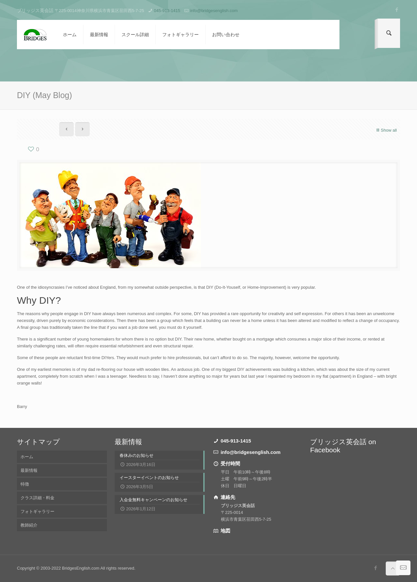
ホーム (27, 456)
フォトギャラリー (37, 511)
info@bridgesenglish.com (213, 10)
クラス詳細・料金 (37, 497)
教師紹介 (29, 525)
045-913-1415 (167, 10)
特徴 (25, 484)
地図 (224, 530)
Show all (386, 130)
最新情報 (29, 470)
